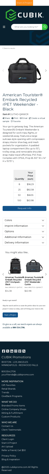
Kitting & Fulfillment (12, 413)
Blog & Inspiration (11, 459)
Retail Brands (8, 389)
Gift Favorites (8, 385)
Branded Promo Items (13, 405)
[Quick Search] (26, 27)
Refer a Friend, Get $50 (14, 450)
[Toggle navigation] (4, 27)
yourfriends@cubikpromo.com (18, 374)
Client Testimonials (11, 430)
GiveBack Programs (12, 396)
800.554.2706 (9, 371)
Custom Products (11, 416)
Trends (5, 392)
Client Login (8, 439)
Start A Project (9, 443)
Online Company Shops (14, 409)
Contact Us (7, 426)
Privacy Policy (9, 456)
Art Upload (7, 446)
